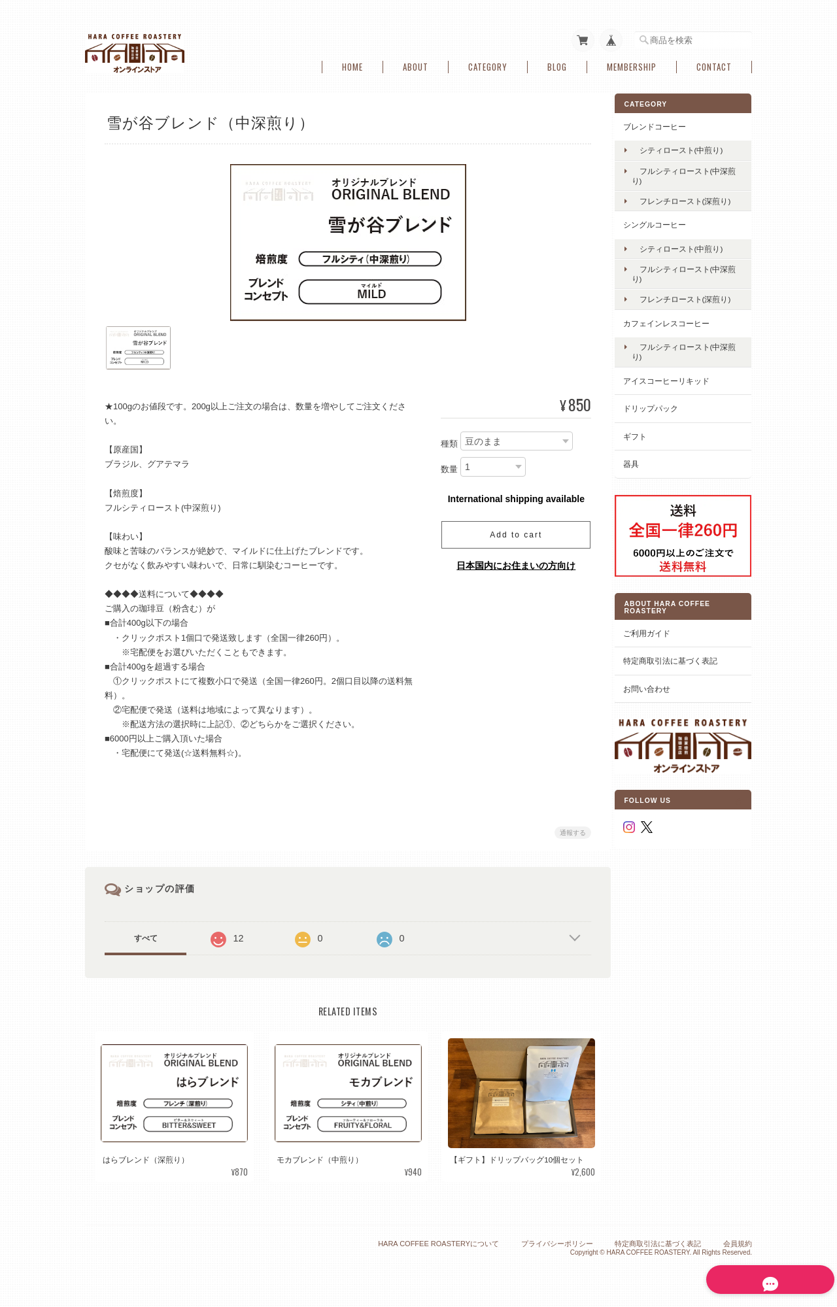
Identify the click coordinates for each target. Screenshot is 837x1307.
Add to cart (513, 532)
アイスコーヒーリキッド (676, 377)
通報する (570, 830)
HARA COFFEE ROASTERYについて (438, 1242)
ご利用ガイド (656, 624)
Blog (557, 64)
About (415, 64)
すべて (146, 936)
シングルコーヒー (664, 222)
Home (352, 64)
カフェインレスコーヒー (676, 320)
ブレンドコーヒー (664, 124)
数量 (446, 467)
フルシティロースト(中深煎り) (689, 172)
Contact (714, 64)
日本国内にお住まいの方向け (513, 563)
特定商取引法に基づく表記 (680, 652)
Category (487, 64)
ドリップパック (660, 405)
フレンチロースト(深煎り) (691, 198)
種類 (446, 441)
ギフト (645, 433)
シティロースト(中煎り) (687, 147)
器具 (641, 461)
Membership (632, 64)
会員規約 (737, 1242)
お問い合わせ (656, 680)
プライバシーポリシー (557, 1242)
